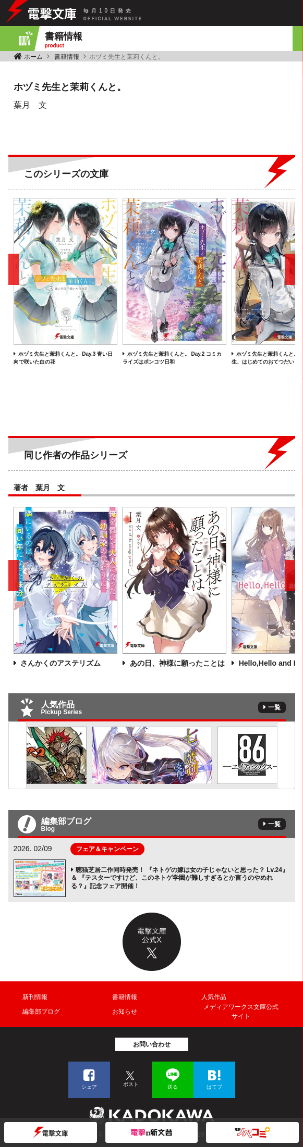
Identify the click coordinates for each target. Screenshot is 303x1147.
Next (286, 755)
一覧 (274, 707)
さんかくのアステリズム (60, 663)
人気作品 (213, 997)
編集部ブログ (41, 1011)
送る (172, 1087)
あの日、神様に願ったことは (176, 663)
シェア (89, 1087)
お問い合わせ (152, 1044)
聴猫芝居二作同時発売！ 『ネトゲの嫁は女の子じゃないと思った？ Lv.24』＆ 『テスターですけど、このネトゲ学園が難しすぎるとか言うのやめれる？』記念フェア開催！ (179, 878)
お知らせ (124, 1011)
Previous (17, 755)
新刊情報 (34, 997)
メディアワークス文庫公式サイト (240, 1011)
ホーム (33, 56)
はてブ (214, 1087)
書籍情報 (66, 56)
